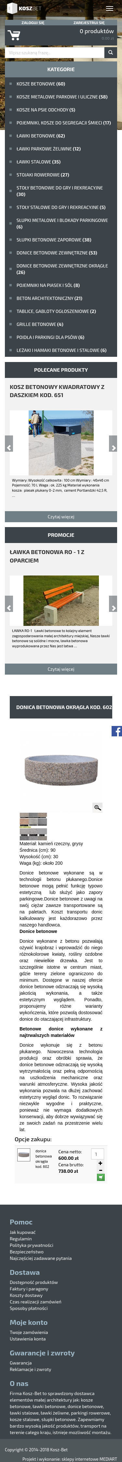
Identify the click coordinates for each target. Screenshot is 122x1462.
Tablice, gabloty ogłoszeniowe (56, 311)
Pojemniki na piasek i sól (48, 285)
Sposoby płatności (28, 1308)
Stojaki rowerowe (43, 174)
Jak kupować (23, 1232)
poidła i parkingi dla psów (50, 337)
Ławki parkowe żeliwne (49, 148)
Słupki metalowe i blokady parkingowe (62, 223)
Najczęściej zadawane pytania (41, 1258)
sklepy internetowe (79, 1459)
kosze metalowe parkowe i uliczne (62, 96)
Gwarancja (21, 1362)
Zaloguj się (32, 22)
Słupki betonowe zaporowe (54, 239)
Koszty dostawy (26, 1295)
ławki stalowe (39, 161)
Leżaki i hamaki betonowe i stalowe (61, 350)
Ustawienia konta (28, 1338)
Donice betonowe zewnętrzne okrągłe (62, 269)
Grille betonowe (40, 324)
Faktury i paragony (29, 1288)
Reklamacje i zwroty (30, 1369)
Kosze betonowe (41, 83)
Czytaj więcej (60, 516)
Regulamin (21, 1238)
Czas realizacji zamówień (35, 1301)
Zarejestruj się (89, 22)
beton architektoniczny (49, 298)
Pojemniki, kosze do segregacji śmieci (64, 122)
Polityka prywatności (31, 1245)
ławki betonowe (41, 135)
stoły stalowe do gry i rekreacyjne (61, 207)
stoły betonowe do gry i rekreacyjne (60, 191)
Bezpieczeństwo (27, 1251)
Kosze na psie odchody (46, 109)
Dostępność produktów (34, 1282)
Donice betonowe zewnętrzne (57, 252)
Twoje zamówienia (29, 1332)
